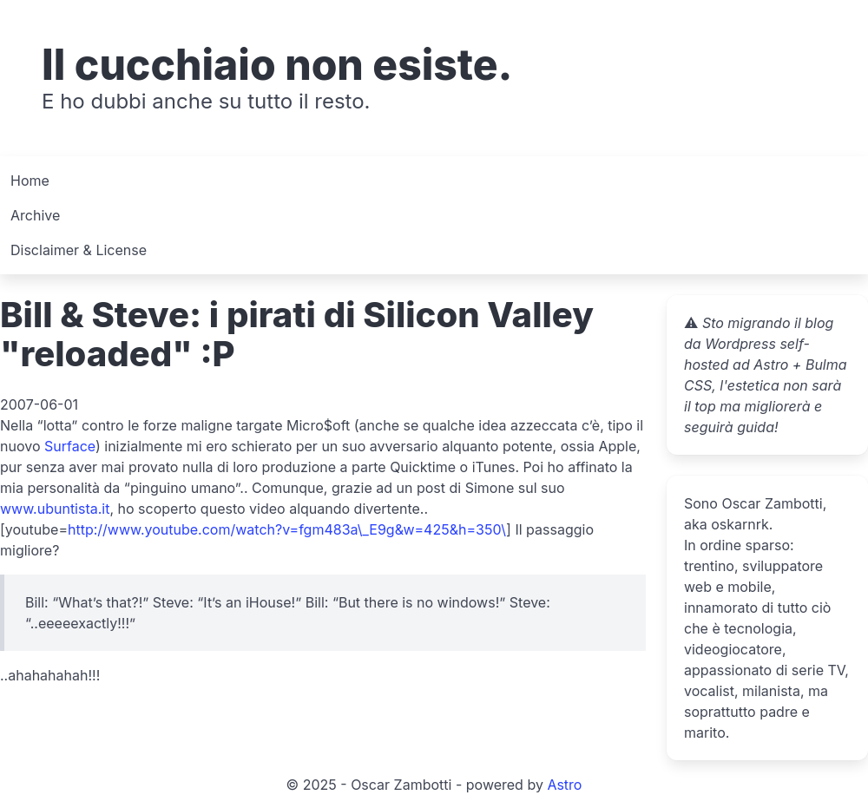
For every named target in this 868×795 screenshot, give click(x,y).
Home (29, 180)
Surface (69, 446)
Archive (35, 215)
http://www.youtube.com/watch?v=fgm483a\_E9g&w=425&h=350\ (287, 529)
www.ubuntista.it (54, 508)
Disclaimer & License (78, 250)
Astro (564, 784)
